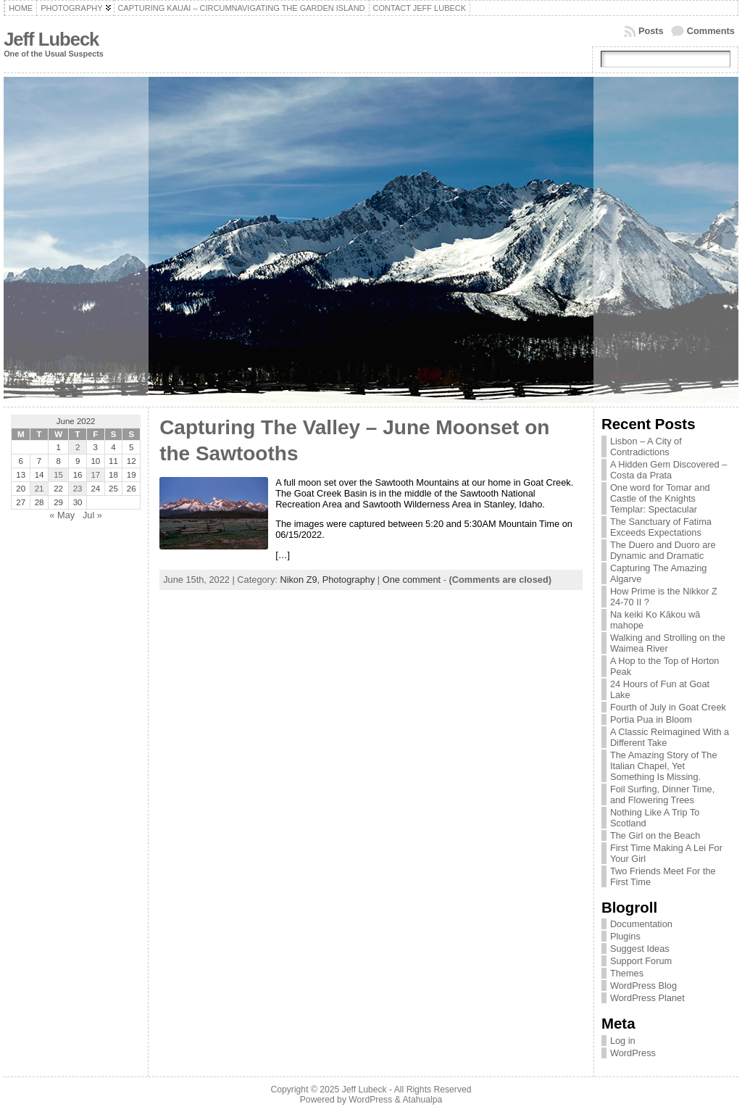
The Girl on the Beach (655, 835)
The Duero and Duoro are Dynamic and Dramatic (663, 550)
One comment (412, 579)
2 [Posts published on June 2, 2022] (77, 447)
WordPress (633, 1052)
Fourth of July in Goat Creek (668, 707)
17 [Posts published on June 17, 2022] (95, 474)
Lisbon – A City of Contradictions (646, 446)
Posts (651, 30)
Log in (622, 1040)
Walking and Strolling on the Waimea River (667, 643)
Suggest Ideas (640, 948)
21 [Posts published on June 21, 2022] (39, 488)
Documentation (641, 923)
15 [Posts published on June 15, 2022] (58, 474)
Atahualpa (422, 1100)
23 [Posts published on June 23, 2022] (78, 488)
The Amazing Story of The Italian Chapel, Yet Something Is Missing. (663, 766)
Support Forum (641, 960)
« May (62, 515)
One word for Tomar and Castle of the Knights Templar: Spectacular (660, 498)
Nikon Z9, (301, 579)
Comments (711, 30)
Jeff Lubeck (51, 39)
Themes (626, 973)
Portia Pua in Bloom (651, 719)
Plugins (625, 936)
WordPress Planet (647, 997)
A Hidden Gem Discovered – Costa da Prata (668, 470)
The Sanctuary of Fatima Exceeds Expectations (661, 527)
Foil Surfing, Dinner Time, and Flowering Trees (662, 794)
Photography (348, 579)
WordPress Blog (643, 985)
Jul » (92, 515)
